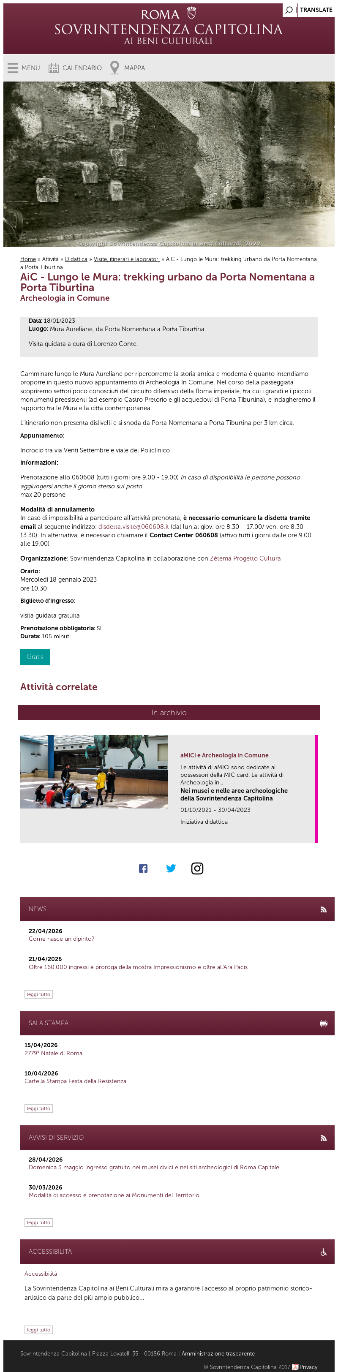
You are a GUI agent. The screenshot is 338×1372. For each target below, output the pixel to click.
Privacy (309, 1367)
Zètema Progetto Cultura (245, 558)
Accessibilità (41, 1273)
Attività (50, 259)
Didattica (76, 259)
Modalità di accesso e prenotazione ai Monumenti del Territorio (114, 1195)
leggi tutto (38, 994)
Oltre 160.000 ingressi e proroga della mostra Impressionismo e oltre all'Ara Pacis (138, 967)
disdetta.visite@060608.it (133, 527)
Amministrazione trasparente (218, 1353)
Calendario (82, 68)
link (311, 833)
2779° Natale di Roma (53, 1053)
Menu (31, 68)
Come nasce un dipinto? (62, 938)
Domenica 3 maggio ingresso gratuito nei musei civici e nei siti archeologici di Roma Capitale (154, 1167)
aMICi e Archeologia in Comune (224, 755)
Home (28, 259)
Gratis (35, 657)
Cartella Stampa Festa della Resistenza (75, 1081)
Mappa (134, 68)
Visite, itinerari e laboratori (127, 259)
